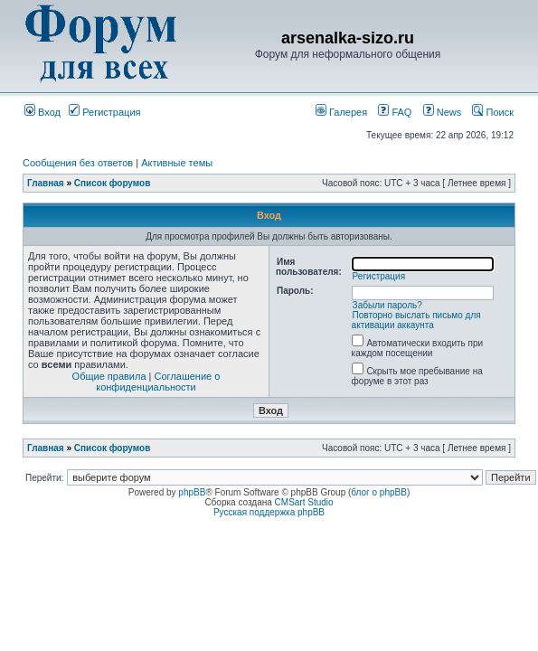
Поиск (493, 112)
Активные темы (176, 162)
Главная (45, 183)
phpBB (191, 492)
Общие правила (109, 376)
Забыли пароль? (387, 305)
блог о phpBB (379, 492)
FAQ (394, 112)
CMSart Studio (304, 502)
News (437, 112)
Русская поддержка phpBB (269, 512)
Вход (42, 112)
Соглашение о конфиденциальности (158, 381)
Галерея (341, 112)
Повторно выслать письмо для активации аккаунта (416, 320)
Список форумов (112, 183)
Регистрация (104, 112)
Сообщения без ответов (78, 162)
